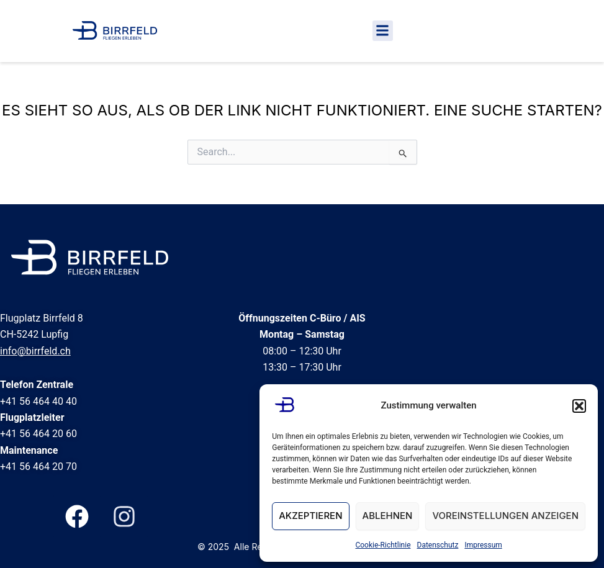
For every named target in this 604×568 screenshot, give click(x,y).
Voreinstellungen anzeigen (505, 515)
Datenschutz (438, 545)
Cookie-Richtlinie (382, 545)
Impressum (483, 545)
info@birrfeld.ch (35, 351)
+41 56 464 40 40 (38, 401)
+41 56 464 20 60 (38, 434)
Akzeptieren (310, 515)
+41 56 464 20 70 (38, 466)
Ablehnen (388, 515)
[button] (579, 406)
